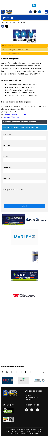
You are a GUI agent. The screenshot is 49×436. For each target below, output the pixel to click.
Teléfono (7, 167)
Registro (29, 399)
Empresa (7, 134)
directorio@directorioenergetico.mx (26, 433)
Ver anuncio (8, 46)
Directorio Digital (32, 397)
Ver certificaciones (10, 54)
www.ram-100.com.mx (11, 117)
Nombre (6, 145)
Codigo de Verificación (13, 189)
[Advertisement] (24, 338)
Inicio (28, 395)
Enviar (24, 206)
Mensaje (6, 178)
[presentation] (19, 195)
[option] (36, 219)
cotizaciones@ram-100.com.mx (14, 115)
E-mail (5, 156)
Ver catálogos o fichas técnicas (15, 50)
